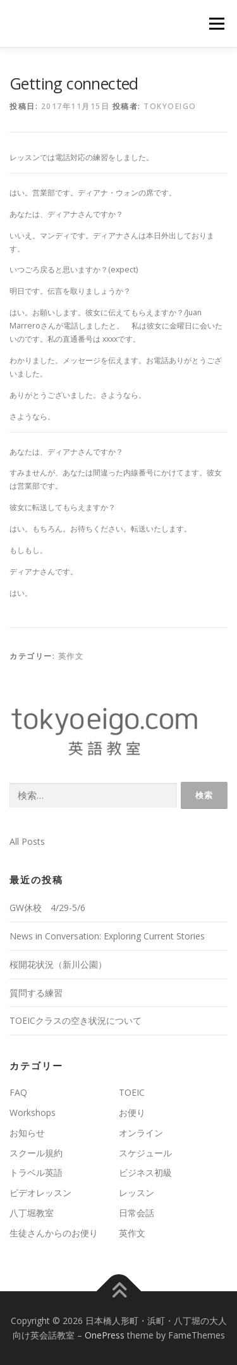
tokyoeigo (170, 106)
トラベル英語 (36, 1172)
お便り (132, 1112)
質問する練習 (36, 993)
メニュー (216, 23)
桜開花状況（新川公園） (58, 964)
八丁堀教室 (31, 1213)
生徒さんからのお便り (53, 1233)
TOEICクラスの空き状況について (75, 1020)
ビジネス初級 (145, 1172)
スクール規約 (36, 1153)
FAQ (18, 1092)
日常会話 (136, 1213)
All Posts (27, 841)
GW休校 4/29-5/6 (47, 908)
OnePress (105, 1335)
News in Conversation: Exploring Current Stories (107, 936)
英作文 (71, 656)
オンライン (141, 1133)
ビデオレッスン (40, 1193)
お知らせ (27, 1133)
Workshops (32, 1112)
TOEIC (132, 1092)
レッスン (136, 1193)
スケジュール (145, 1153)
